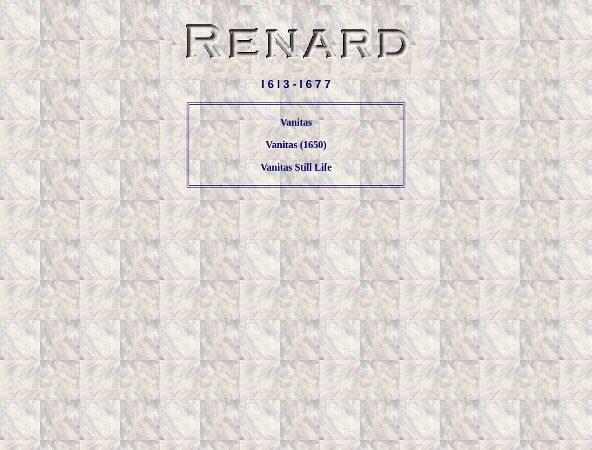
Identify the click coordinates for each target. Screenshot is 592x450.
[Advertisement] (296, 227)
